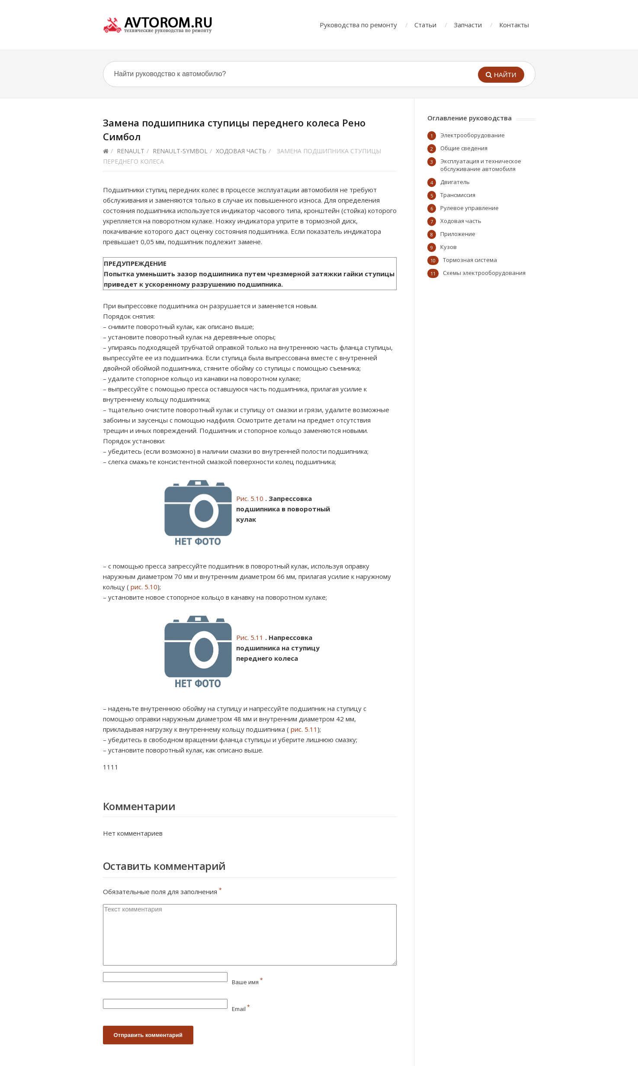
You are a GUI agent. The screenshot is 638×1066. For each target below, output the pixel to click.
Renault (130, 151)
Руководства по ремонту (358, 24)
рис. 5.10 (144, 586)
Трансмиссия (457, 195)
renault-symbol (180, 151)
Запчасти (468, 24)
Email (241, 1009)
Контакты (514, 24)
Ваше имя (247, 982)
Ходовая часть (241, 151)
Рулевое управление (469, 208)
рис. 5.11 (304, 729)
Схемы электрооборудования (484, 273)
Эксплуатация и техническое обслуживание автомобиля (480, 165)
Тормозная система (470, 260)
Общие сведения (463, 148)
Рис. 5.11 (249, 637)
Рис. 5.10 (249, 498)
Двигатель (455, 182)
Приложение (457, 234)
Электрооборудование (472, 135)
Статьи (425, 24)
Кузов (448, 247)
